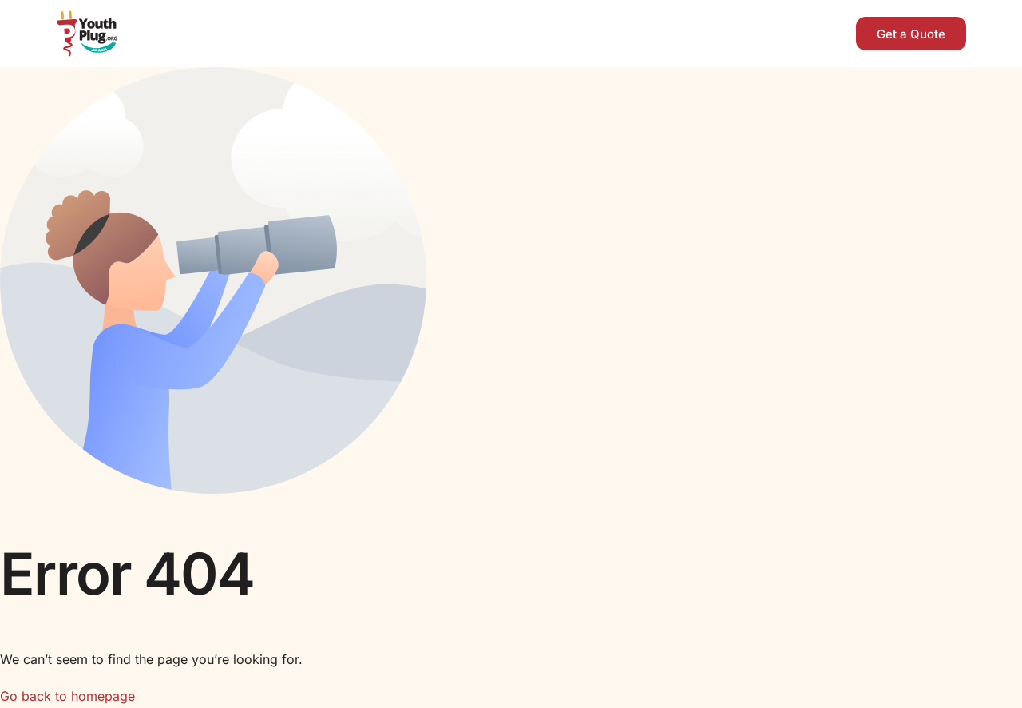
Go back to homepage (67, 696)
